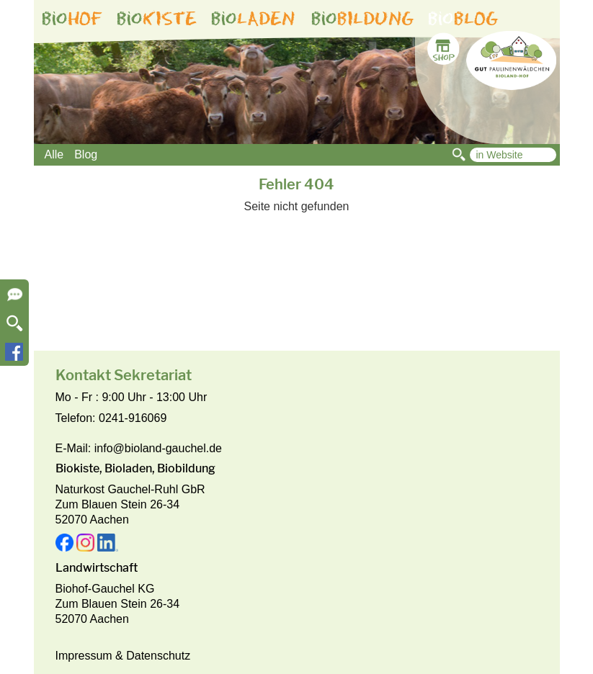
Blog (85, 154)
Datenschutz (158, 656)
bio (72, 19)
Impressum (83, 656)
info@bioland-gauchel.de (158, 448)
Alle (54, 154)
